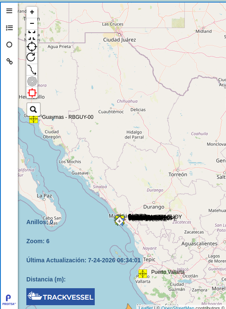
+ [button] (32, 12)
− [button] (32, 24)
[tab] (9, 11)
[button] (31, 35)
